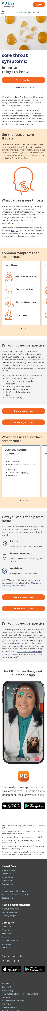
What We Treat (8, 870)
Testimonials (7, 898)
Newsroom (6, 933)
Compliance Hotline (10, 1007)
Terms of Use (7, 987)
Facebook (3, 961)
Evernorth (6, 947)
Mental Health (8, 877)
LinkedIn (8, 961)
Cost (4, 887)
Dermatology (7, 884)
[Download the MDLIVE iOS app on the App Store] (11, 969)
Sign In (39, 4)
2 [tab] (25, 329)
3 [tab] (27, 500)
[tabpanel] (21, 293)
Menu (3, 13)
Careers (5, 937)
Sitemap (5, 983)
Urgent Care (7, 873)
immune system (17, 646)
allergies (14, 230)
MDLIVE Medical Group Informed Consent (20, 994)
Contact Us (6, 926)
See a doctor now (23, 411)
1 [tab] (22, 329)
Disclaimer (6, 997)
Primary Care (7, 880)
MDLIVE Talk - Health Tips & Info (16, 894)
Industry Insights (9, 915)
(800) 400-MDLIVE (37, 12)
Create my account (23, 87)
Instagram (18, 961)
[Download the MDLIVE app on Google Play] (34, 805)
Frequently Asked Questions (14, 891)
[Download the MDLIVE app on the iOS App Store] (11, 805)
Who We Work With (10, 909)
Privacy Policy (7, 990)
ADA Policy (6, 1004)
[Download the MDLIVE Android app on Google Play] (34, 969)
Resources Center (9, 912)
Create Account (21, 12)
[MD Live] (7, 4)
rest (35, 643)
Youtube (13, 961)
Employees (6, 944)
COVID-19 (37, 227)
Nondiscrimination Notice (13, 1000)
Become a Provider (10, 940)
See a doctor (23, 80)
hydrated (17, 643)
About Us (6, 930)
